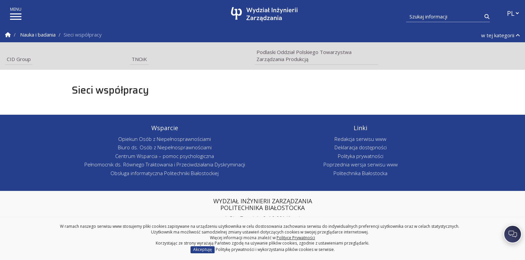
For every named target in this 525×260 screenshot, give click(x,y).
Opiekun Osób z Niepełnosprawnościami (164, 139)
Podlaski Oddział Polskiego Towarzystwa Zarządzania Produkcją (304, 55)
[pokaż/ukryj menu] (15, 16)
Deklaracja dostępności (360, 147)
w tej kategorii (500, 35)
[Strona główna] (264, 14)
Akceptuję (202, 249)
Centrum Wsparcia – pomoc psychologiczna (164, 156)
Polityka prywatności (360, 156)
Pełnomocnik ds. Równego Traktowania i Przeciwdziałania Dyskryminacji (164, 164)
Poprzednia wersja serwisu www (360, 164)
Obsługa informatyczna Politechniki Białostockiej (164, 173)
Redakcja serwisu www (360, 139)
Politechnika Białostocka (360, 173)
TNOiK (139, 59)
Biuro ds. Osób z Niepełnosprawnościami (165, 147)
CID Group (19, 59)
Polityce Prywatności (296, 238)
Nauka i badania (38, 34)
